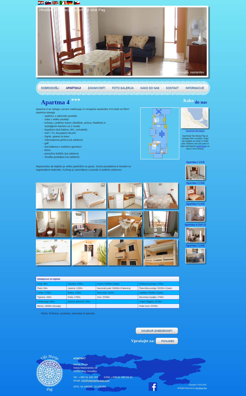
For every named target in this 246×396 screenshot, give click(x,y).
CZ (77, 3)
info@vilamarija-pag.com (95, 380)
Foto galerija (123, 88)
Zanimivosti (96, 88)
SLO (48, 3)
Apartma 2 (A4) (195, 182)
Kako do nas (149, 88)
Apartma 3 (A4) (195, 203)
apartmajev (201, 146)
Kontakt (172, 88)
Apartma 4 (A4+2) (195, 224)
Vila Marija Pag (201, 388)
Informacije (195, 88)
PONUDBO (167, 340)
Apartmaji (73, 88)
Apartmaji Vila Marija (195, 131)
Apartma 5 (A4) (195, 245)
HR (41, 3)
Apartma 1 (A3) (195, 162)
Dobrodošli (50, 88)
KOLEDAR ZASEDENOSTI (156, 330)
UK (55, 3)
